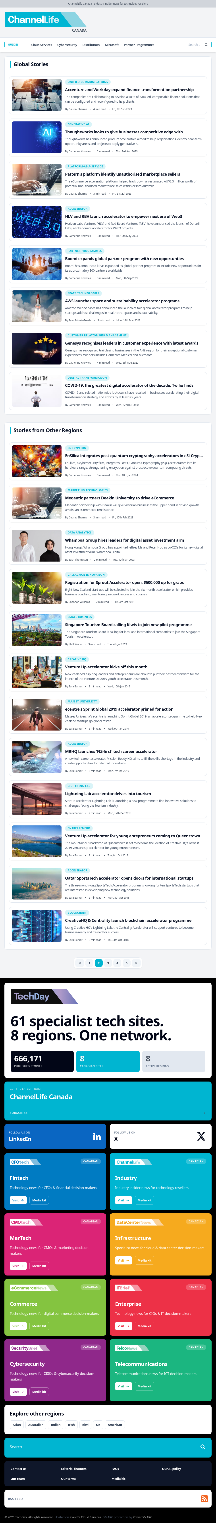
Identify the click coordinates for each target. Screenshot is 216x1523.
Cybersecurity (67, 45)
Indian (55, 1425)
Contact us (18, 1469)
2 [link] (99, 963)
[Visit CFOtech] (34, 1162)
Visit (18, 1200)
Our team (18, 1479)
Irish (71, 1425)
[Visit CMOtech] (34, 1222)
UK (98, 1425)
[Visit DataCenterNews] (139, 1222)
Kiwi (85, 1425)
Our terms (68, 1479)
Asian (17, 1425)
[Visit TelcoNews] (139, 1348)
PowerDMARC (142, 1517)
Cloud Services (41, 45)
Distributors (91, 45)
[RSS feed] (108, 1499)
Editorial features (74, 1469)
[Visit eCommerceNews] (34, 1287)
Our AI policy (171, 1469)
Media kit (39, 1200)
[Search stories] (185, 44)
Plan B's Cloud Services (85, 1517)
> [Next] (136, 963)
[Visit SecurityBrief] (34, 1348)
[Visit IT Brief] (139, 1287)
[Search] (206, 44)
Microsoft (112, 45)
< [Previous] (80, 963)
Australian (36, 1425)
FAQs (115, 1469)
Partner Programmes (139, 45)
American (115, 1425)
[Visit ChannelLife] (139, 1162)
